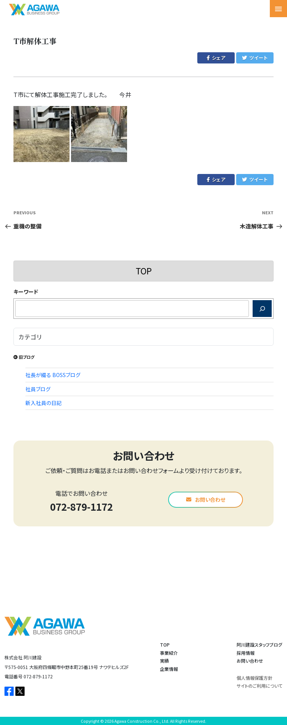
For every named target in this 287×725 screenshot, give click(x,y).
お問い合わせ (205, 499)
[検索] (262, 308)
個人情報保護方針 (254, 678)
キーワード (25, 291)
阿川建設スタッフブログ (259, 644)
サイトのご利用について (260, 685)
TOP (144, 271)
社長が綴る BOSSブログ (52, 375)
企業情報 (169, 669)
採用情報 (245, 653)
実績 (164, 660)
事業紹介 (169, 653)
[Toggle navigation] (278, 8)
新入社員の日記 (43, 403)
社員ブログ (37, 389)
